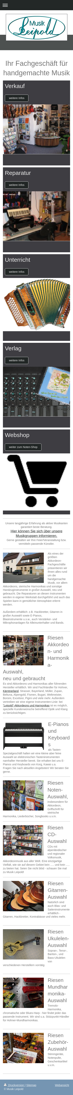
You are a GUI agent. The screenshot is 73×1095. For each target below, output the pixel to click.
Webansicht (62, 1085)
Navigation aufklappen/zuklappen (36, 5)
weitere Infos (16, 98)
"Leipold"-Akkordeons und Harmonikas (26, 705)
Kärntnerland (10, 691)
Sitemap (31, 1085)
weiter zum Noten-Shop (23, 447)
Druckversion (14, 1085)
